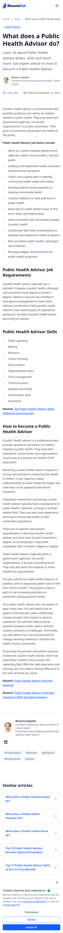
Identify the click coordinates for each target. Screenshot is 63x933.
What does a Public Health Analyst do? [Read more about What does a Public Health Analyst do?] (31, 799)
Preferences (31, 912)
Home (6, 19)
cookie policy (11, 904)
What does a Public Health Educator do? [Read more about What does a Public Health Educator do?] (31, 816)
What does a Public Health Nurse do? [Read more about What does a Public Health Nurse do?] (31, 833)
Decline (31, 919)
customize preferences (34, 901)
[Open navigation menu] (57, 5)
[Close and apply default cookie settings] (57, 882)
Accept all (31, 927)
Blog (17, 19)
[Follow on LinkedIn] (6, 742)
